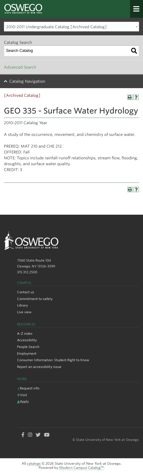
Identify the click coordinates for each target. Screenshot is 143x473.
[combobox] (71, 26)
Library (22, 305)
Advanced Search (20, 67)
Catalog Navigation (27, 81)
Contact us (25, 292)
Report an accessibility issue (39, 367)
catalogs (34, 463)
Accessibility (27, 340)
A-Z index (24, 333)
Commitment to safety (34, 299)
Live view (24, 312)
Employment (27, 353)
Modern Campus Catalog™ (81, 468)
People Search (28, 347)
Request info (28, 388)
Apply (23, 401)
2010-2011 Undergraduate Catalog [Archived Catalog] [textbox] (56, 27)
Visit (22, 395)
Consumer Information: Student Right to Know (53, 360)
